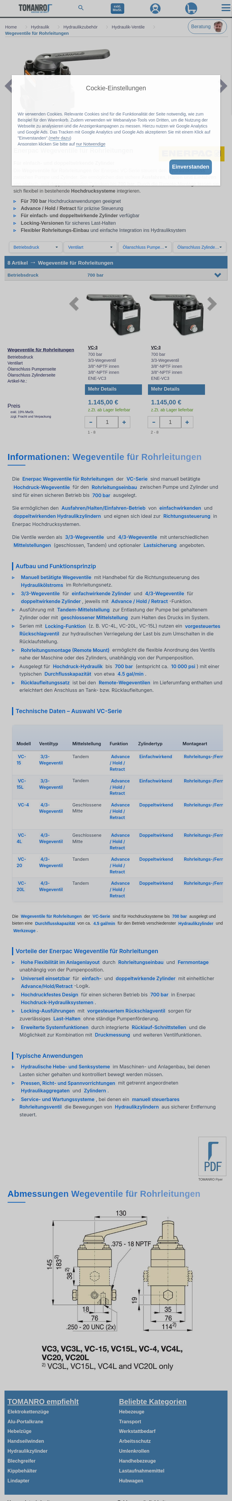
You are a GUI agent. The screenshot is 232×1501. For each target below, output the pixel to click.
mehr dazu (60, 138)
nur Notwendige (90, 144)
